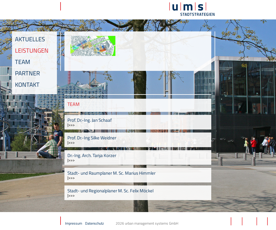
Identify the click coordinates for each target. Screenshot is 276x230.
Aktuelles (30, 39)
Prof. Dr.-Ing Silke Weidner (91, 137)
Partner (27, 73)
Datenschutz (94, 223)
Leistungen (32, 50)
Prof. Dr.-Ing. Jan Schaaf (89, 120)
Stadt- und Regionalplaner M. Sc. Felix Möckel (110, 190)
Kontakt (27, 84)
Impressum (73, 223)
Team (22, 61)
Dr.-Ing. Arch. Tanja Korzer (91, 155)
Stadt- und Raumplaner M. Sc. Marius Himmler (111, 173)
